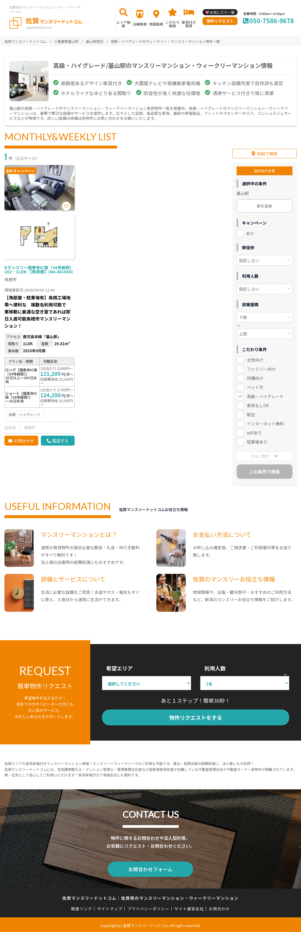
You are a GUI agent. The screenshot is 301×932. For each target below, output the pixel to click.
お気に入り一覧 (222, 12)
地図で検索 (267, 153)
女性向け (255, 359)
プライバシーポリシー (148, 907)
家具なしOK (258, 405)
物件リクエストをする (195, 717)
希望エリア (119, 668)
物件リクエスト (220, 21)
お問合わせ (24, 441)
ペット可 (255, 387)
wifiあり (254, 432)
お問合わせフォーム (150, 868)
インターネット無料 (265, 423)
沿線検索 (140, 23)
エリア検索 (123, 24)
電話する (60, 441)
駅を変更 (264, 205)
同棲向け (255, 377)
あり (250, 233)
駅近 (251, 414)
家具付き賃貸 (189, 24)
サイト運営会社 (189, 907)
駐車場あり (257, 441)
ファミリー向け (261, 368)
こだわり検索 (172, 24)
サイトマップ (110, 907)
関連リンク (81, 907)
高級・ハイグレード (265, 396)
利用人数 (214, 668)
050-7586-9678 (271, 20)
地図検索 (156, 23)
